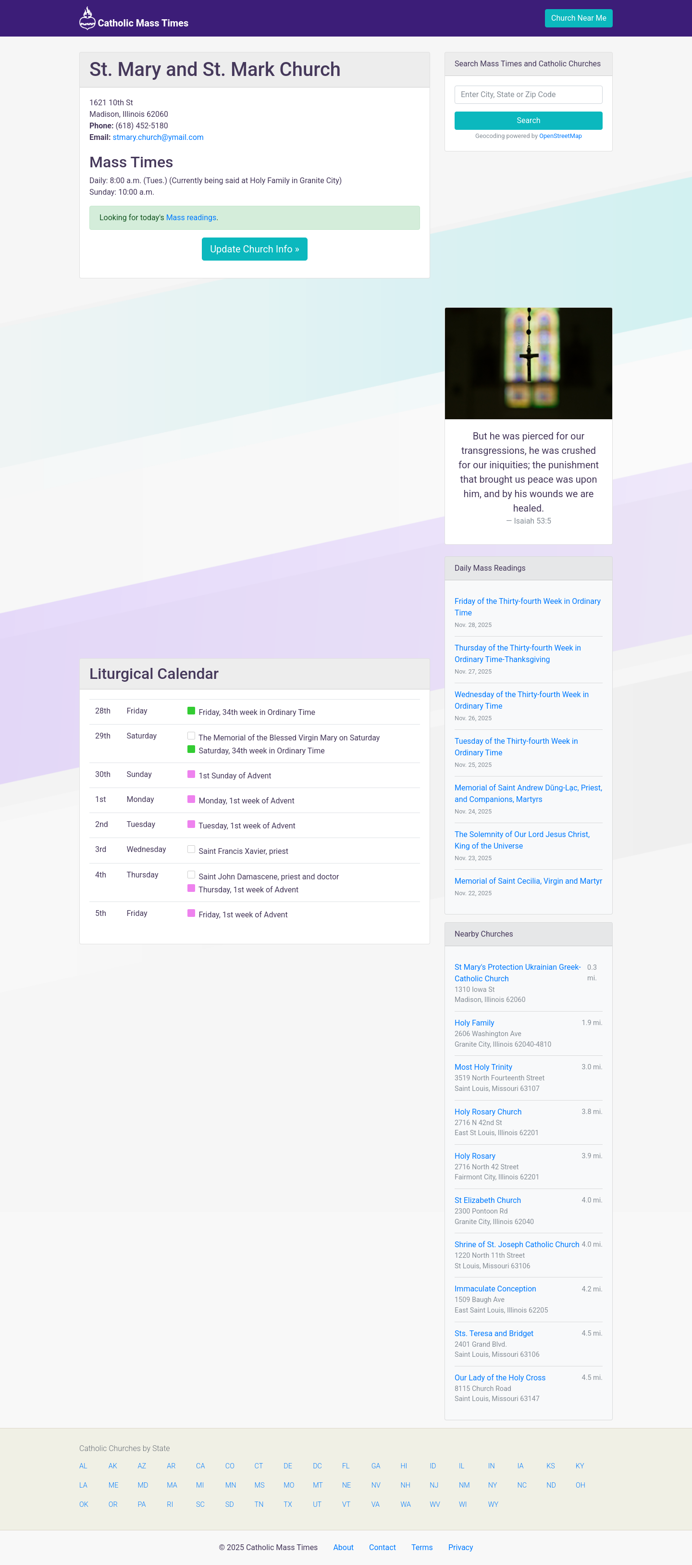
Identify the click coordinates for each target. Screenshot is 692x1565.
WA (405, 1505)
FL (346, 1466)
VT (346, 1505)
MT (317, 1485)
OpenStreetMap (560, 135)
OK (83, 1505)
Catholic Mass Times (133, 18)
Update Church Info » (254, 249)
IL (461, 1466)
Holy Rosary (475, 1156)
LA (83, 1485)
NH (405, 1485)
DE (288, 1466)
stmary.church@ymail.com (157, 137)
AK (113, 1466)
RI (170, 1505)
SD (229, 1505)
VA (375, 1505)
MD (143, 1485)
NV (376, 1485)
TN (259, 1505)
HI (403, 1466)
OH (580, 1485)
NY (492, 1485)
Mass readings (191, 217)
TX (288, 1505)
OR (113, 1505)
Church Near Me (578, 18)
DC (317, 1466)
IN (491, 1466)
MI (200, 1485)
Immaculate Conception (495, 1288)
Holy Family (474, 1022)
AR (171, 1466)
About (343, 1547)
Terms (422, 1547)
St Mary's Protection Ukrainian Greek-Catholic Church (518, 973)
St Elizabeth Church (488, 1200)
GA (376, 1466)
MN (230, 1485)
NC (522, 1485)
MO (288, 1485)
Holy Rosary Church (488, 1111)
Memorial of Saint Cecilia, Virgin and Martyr (528, 881)
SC (200, 1505)
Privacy (460, 1547)
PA (142, 1505)
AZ (142, 1466)
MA (171, 1485)
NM (464, 1485)
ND (551, 1485)
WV (434, 1505)
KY (580, 1466)
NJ (434, 1485)
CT (259, 1466)
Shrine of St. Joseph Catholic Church (517, 1244)
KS (550, 1466)
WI (463, 1505)
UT (317, 1505)
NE (346, 1485)
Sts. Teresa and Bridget (494, 1333)
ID (433, 1466)
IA (520, 1466)
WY (493, 1505)
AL (83, 1466)
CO (230, 1466)
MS (259, 1485)
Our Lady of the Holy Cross (500, 1377)
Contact (382, 1547)
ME (113, 1485)
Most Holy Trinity (483, 1067)
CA (200, 1466)
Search (528, 120)
